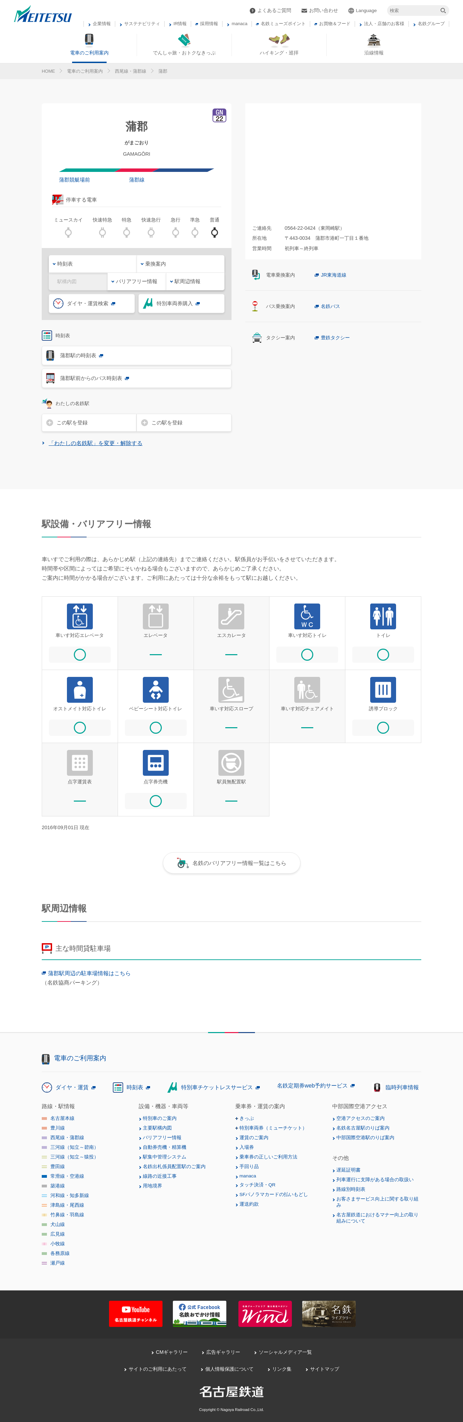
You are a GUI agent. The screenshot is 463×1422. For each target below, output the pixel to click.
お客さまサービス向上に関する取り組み (377, 1202)
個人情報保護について (229, 1369)
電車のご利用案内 (85, 71)
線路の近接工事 (160, 1176)
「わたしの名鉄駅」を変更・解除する (95, 443)
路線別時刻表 (350, 1189)
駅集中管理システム (164, 1157)
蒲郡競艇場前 (74, 180)
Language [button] (366, 10)
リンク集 (282, 1369)
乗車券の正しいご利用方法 (268, 1157)
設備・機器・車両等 (163, 1106)
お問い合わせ (323, 10)
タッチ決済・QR (257, 1184)
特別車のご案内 (160, 1118)
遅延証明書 (348, 1170)
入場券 (246, 1147)
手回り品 (249, 1166)
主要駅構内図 (157, 1128)
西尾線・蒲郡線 (130, 71)
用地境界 (152, 1185)
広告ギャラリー (223, 1352)
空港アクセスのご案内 (360, 1118)
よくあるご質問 (274, 10)
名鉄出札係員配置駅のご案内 (174, 1166)
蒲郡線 (137, 180)
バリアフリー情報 (162, 1137)
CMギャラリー (172, 1352)
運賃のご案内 (253, 1137)
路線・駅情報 (58, 1106)
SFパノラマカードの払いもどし (273, 1194)
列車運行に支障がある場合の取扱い (375, 1179)
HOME (48, 71)
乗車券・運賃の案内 (260, 1106)
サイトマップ (324, 1369)
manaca (247, 1175)
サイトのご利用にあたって (158, 1369)
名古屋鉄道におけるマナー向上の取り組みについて (377, 1218)
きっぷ (246, 1118)
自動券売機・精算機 (164, 1147)
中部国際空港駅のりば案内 (365, 1137)
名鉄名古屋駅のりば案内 (363, 1128)
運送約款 (249, 1204)
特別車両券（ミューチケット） (273, 1128)
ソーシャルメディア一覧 (285, 1352)
